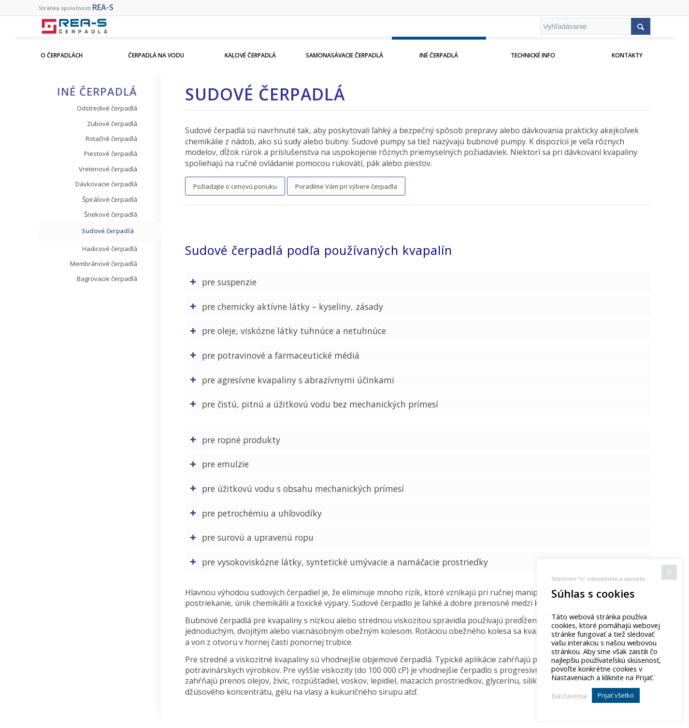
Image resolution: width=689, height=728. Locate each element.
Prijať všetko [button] (616, 695)
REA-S (103, 7)
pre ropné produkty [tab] (235, 440)
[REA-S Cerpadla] (74, 26)
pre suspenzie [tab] (223, 282)
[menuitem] (61, 49)
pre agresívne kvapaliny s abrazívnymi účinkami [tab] (292, 380)
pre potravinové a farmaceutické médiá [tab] (274, 355)
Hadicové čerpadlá (109, 248)
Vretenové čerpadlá (108, 169)
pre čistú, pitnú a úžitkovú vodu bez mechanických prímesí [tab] (314, 404)
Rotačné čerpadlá (111, 138)
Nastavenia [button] (569, 695)
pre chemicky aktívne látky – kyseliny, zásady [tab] (286, 306)
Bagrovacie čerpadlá (107, 278)
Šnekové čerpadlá (110, 214)
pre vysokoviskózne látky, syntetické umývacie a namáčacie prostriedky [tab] (339, 562)
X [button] (669, 572)
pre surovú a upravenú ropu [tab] (252, 537)
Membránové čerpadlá (103, 263)
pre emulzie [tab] (219, 464)
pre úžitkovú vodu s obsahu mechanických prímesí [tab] (297, 488)
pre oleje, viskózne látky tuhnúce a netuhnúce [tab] (288, 330)
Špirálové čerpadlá (109, 199)
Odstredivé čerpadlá (107, 108)
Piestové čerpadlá (110, 153)
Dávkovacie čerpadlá (106, 184)
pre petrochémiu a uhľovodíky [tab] (256, 513)
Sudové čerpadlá (108, 230)
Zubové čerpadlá (112, 123)
